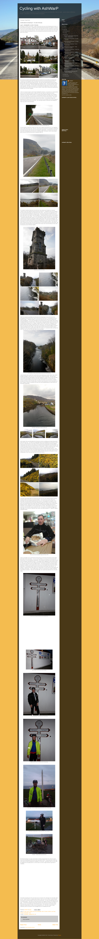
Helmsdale (39, 911)
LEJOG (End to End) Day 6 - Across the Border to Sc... (71, 53)
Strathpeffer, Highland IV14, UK (30, 914)
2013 (64, 27)
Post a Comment (26, 919)
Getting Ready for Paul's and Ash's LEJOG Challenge (70, 72)
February (66, 75)
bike (25, 911)
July (65, 32)
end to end (35, 911)
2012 (64, 29)
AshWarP (71, 80)
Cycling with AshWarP (39, 8)
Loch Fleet (53, 911)
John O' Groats (44, 911)
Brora (28, 911)
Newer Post (23, 924)
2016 (64, 26)
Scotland (22, 912)
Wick (30, 912)
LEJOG (49, 911)
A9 (23, 911)
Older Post (55, 924)
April (65, 34)
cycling (30, 911)
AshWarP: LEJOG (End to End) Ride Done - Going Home (71, 36)
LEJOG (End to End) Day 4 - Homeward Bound (69, 58)
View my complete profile (66, 94)
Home (39, 924)
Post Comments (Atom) (29, 927)
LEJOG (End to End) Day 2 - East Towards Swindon (70, 64)
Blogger (59, 935)
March (65, 74)
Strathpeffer (26, 912)
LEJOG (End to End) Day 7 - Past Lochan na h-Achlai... (70, 47)
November (66, 31)
